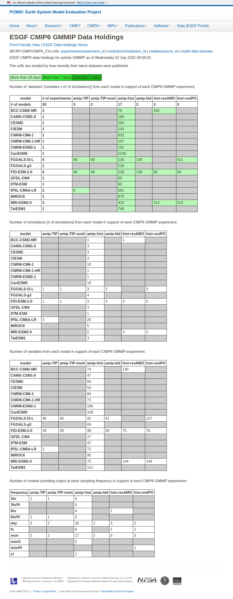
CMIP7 (75, 26)
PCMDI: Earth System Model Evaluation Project (55, 12)
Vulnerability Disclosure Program (117, 591)
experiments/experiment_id (83, 51)
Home (14, 26)
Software (162, 26)
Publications (136, 26)
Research (54, 26)
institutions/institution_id (127, 51)
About (32, 26)
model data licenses (196, 51)
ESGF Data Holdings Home (65, 45)
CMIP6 (94, 26)
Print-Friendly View (25, 45)
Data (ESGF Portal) (193, 26)
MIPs (113, 26)
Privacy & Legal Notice (44, 591)
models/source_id (163, 51)
